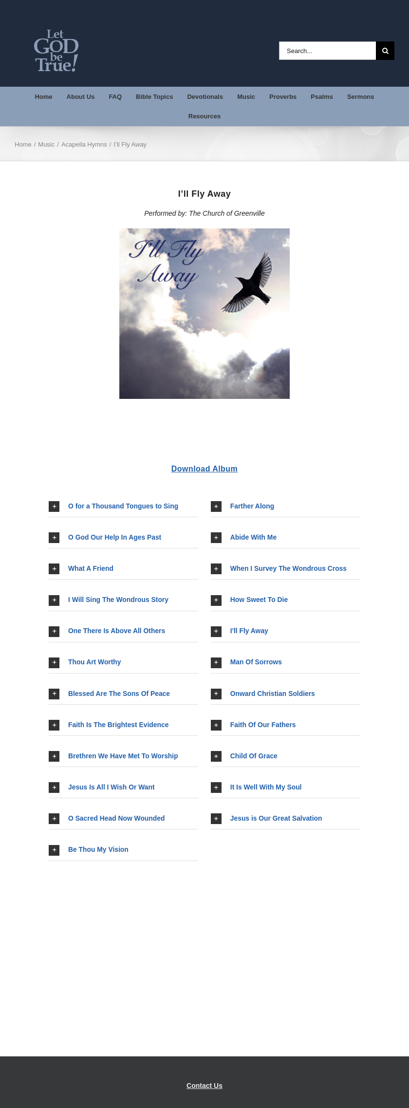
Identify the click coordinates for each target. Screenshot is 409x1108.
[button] (123, 506)
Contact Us (204, 1085)
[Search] (385, 50)
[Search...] (327, 50)
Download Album (204, 469)
